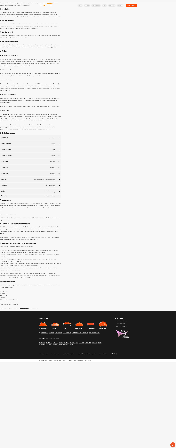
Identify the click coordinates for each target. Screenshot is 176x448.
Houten (99, 342)
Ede (77, 342)
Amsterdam (49, 342)
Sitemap (50, 360)
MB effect (45, 360)
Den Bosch (73, 342)
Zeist (75, 344)
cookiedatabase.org (24, 308)
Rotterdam (54, 344)
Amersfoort (42, 342)
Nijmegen (48, 344)
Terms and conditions (78, 360)
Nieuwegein (42, 344)
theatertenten (58, 332)
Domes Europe (88, 360)
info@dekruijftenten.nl (69, 354)
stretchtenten (44, 332)
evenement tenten (77, 332)
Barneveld (66, 342)
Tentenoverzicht (43, 318)
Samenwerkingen (57, 360)
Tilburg (60, 344)
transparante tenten (94, 332)
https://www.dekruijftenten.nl (13, 12)
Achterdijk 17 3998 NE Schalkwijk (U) (86, 354)
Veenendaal (65, 344)
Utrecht (71, 344)
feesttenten (85, 332)
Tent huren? (131, 5)
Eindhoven (81, 342)
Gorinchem (88, 342)
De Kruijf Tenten (43, 354)
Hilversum (94, 342)
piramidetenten (67, 332)
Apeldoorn (55, 342)
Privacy (64, 360)
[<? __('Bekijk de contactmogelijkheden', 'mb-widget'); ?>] (173, 445)
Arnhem (61, 342)
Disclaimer (70, 360)
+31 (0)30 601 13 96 (55, 354)
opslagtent (51, 332)
